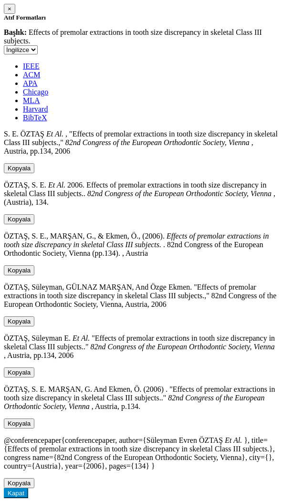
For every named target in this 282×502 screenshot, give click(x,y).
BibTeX (35, 118)
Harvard (35, 109)
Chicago (35, 92)
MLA (31, 100)
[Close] (9, 9)
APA (30, 83)
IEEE (31, 66)
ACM (31, 75)
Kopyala (19, 168)
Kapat (16, 493)
